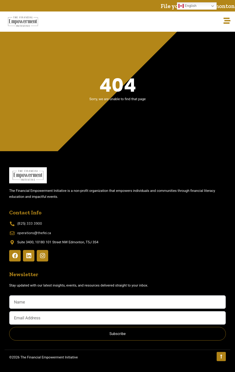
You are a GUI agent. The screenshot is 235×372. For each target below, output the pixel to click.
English (187, 6)
